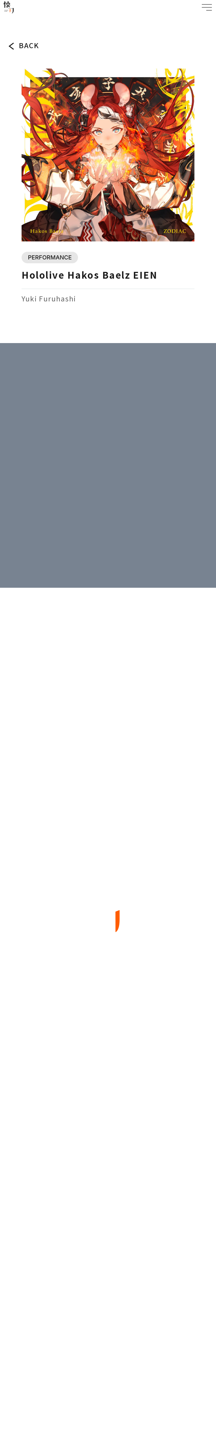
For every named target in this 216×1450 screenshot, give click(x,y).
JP (103, 1316)
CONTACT (108, 1196)
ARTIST (108, 1139)
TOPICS (108, 1053)
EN (130, 1316)
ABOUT (108, 1081)
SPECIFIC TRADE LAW (108, 1385)
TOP (7, 20)
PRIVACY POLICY (108, 1359)
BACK (29, 45)
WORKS (21, 20)
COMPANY (108, 1168)
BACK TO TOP (108, 1270)
